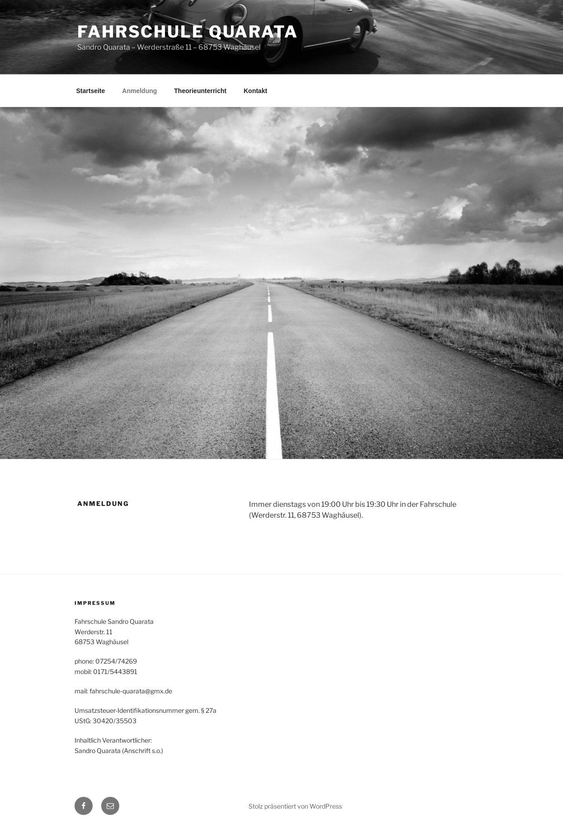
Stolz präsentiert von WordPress (295, 806)
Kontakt (255, 90)
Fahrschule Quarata (187, 32)
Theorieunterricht (200, 90)
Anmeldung (139, 90)
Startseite (90, 90)
